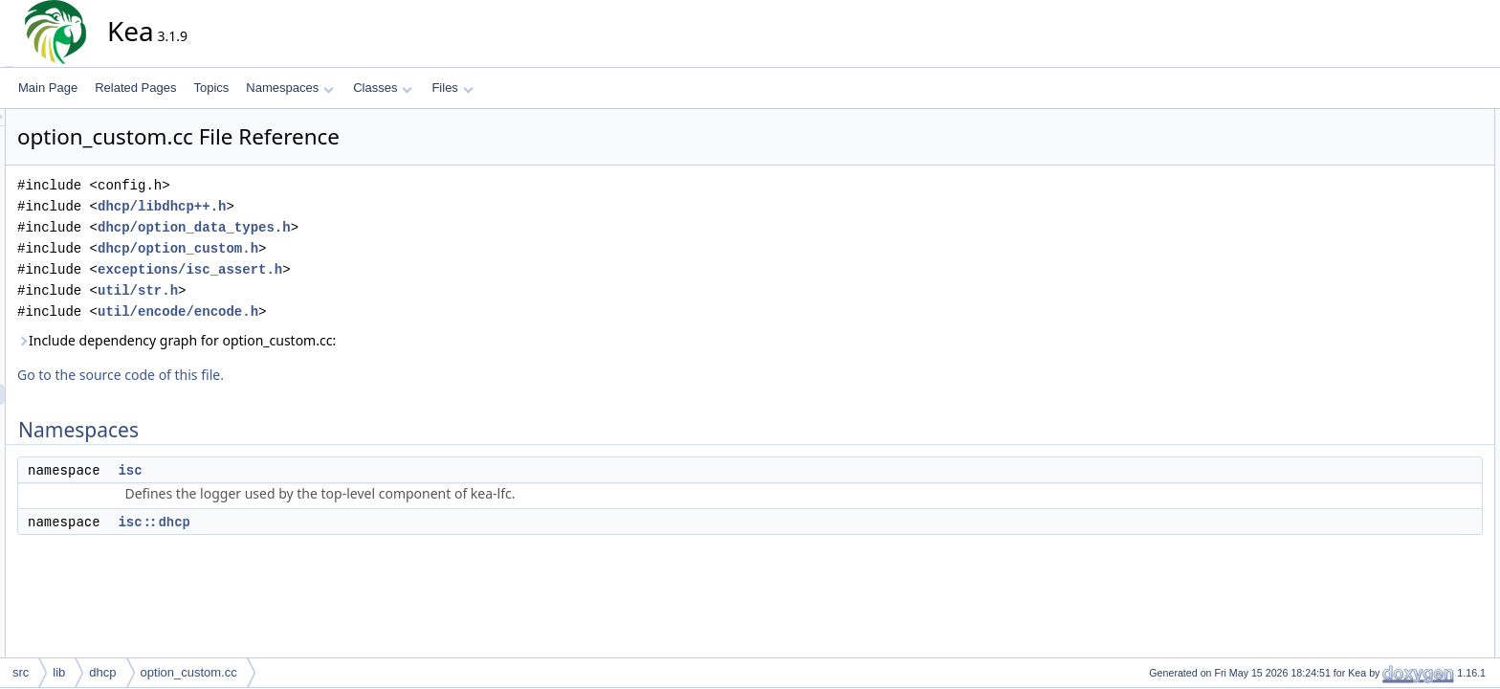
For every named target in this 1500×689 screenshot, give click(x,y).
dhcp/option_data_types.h (366, 227)
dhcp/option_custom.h (350, 248)
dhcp (102, 672)
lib (59, 672)
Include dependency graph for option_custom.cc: (348, 340)
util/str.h (310, 290)
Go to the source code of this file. (292, 375)
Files (452, 87)
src (20, 672)
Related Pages (135, 87)
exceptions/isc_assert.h (362, 269)
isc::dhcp (326, 521)
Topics (211, 87)
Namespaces (289, 87)
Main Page (47, 87)
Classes (382, 87)
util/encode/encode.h (350, 311)
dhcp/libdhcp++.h (334, 206)
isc (302, 469)
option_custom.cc (189, 672)
